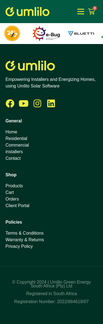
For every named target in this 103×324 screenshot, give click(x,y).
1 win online (60, 12)
